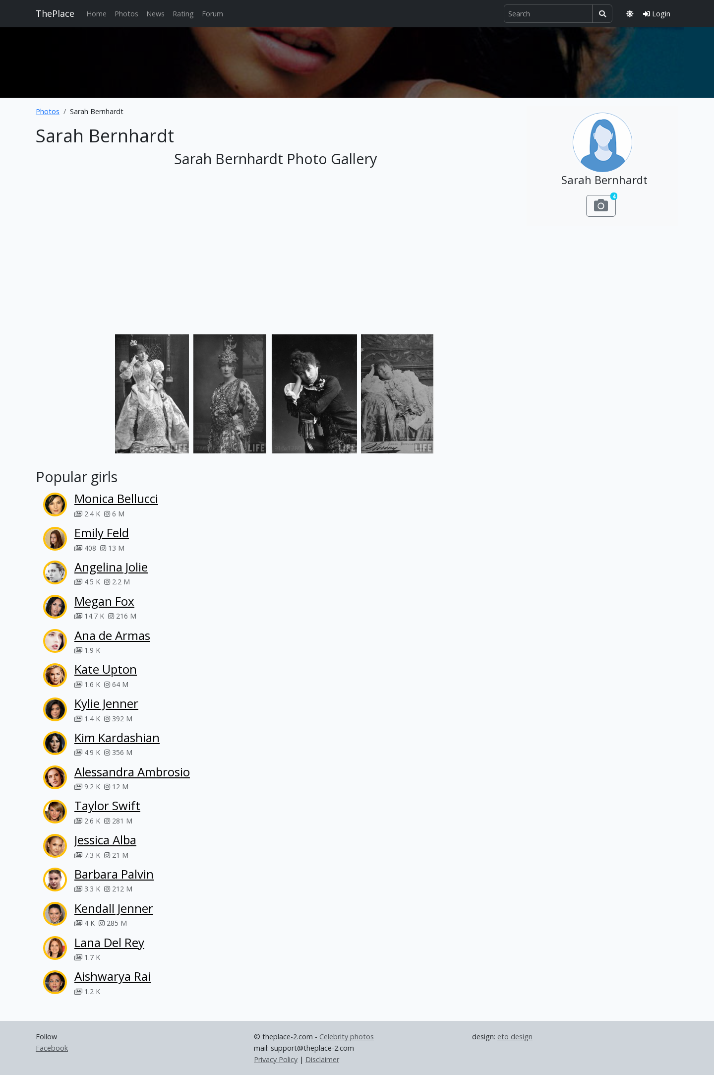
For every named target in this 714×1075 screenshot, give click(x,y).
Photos (126, 13)
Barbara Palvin (114, 874)
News (155, 13)
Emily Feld (101, 532)
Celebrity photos (346, 1036)
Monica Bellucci (116, 498)
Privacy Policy (276, 1059)
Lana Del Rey (109, 942)
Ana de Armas (112, 635)
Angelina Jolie (111, 567)
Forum (212, 13)
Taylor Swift (107, 805)
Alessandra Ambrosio (132, 771)
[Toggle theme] (629, 13)
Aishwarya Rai (112, 976)
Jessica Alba (105, 839)
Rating (183, 13)
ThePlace (55, 13)
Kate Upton (105, 669)
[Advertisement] (357, 60)
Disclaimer (322, 1059)
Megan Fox (104, 601)
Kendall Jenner (113, 908)
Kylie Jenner (106, 703)
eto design (515, 1036)
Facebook (52, 1048)
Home (96, 13)
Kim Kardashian (117, 737)
